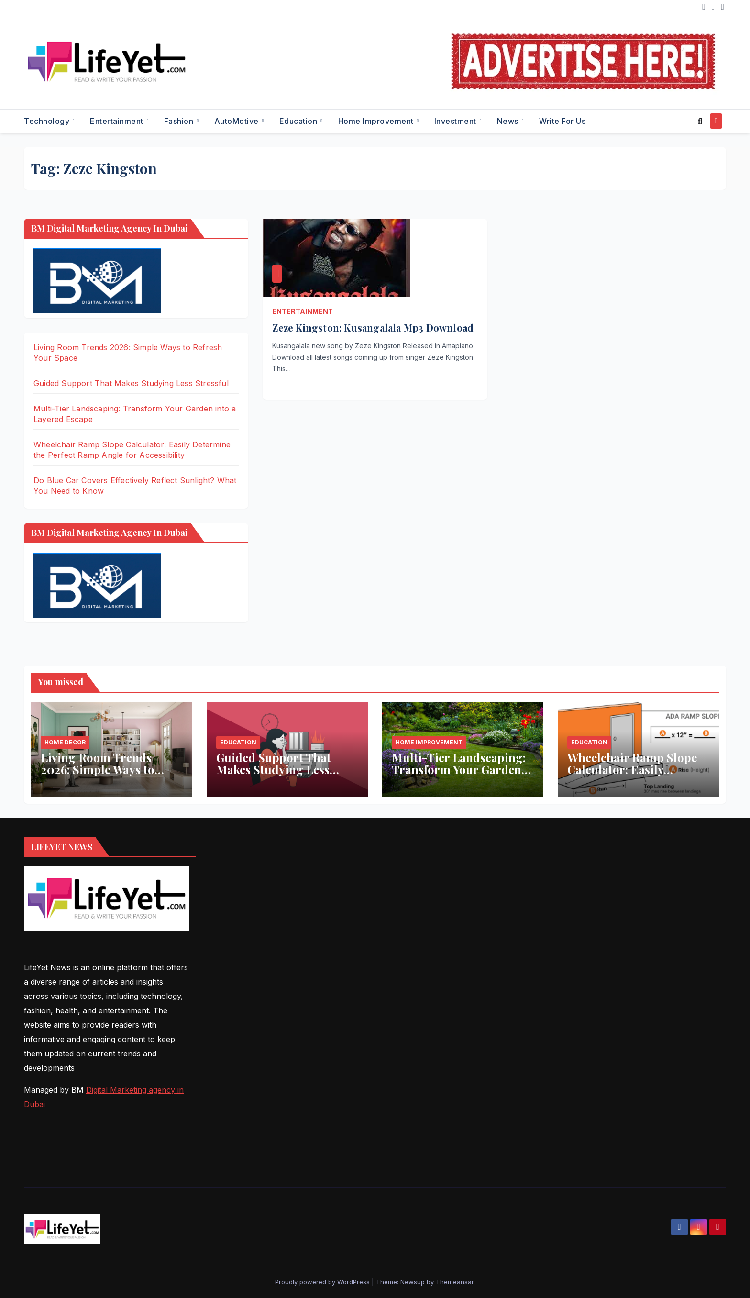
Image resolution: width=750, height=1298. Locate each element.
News (509, 121)
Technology (48, 121)
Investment (456, 121)
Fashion (180, 121)
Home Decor (65, 742)
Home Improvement (377, 121)
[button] (700, 121)
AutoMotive (237, 121)
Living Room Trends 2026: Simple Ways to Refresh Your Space (97, 769)
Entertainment (117, 121)
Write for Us (562, 121)
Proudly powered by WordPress (323, 1282)
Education (299, 121)
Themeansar (455, 1282)
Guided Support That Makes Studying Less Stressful (131, 383)
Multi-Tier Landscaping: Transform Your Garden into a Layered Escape (459, 769)
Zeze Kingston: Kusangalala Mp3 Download (373, 327)
